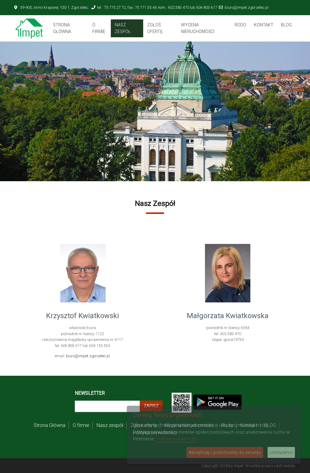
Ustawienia (281, 452)
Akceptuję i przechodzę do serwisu (225, 452)
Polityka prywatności (177, 438)
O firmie (98, 28)
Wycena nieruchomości (197, 28)
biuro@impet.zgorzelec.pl (247, 7)
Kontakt (263, 24)
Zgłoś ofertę (155, 28)
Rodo (240, 24)
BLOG (286, 24)
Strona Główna (62, 28)
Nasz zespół (123, 28)
